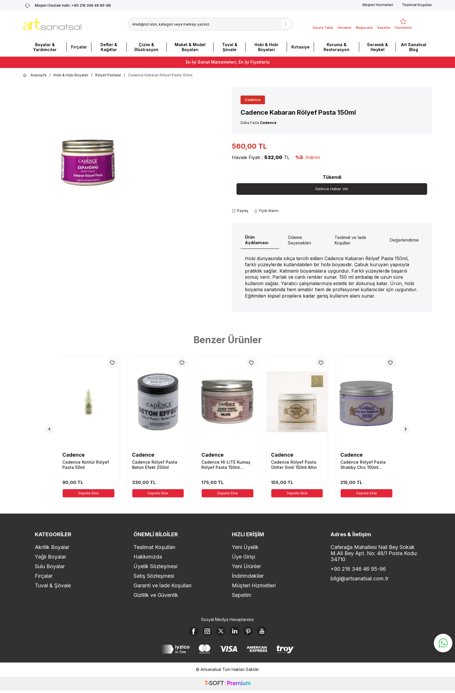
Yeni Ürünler (246, 567)
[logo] (52, 24)
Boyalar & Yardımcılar (45, 47)
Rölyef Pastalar (108, 75)
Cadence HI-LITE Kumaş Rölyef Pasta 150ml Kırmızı (225, 465)
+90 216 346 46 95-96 (358, 569)
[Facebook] (188, 632)
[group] (88, 160)
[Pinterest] (251, 632)
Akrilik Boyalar (52, 547)
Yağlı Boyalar (50, 557)
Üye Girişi (243, 557)
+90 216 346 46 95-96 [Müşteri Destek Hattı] (67, 5)
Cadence (253, 100)
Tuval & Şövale (229, 47)
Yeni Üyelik (245, 547)
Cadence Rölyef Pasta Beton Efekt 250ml (154, 465)
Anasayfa (34, 75)
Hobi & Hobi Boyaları (266, 47)
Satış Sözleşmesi (153, 576)
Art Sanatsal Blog (413, 47)
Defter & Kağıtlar (108, 47)
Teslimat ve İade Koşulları (350, 240)
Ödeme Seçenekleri (299, 240)
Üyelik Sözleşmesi (155, 567)
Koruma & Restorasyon (336, 47)
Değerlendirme (404, 240)
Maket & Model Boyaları (190, 47)
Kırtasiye (300, 46)
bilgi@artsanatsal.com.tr (360, 579)
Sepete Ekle (88, 493)
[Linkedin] (235, 632)
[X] (219, 632)
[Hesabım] (344, 24)
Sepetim (241, 595)
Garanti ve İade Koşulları (162, 586)
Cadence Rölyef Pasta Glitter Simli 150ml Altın (294, 465)
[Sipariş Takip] (323, 24)
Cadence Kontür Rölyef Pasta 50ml (85, 465)
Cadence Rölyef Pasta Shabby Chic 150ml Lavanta (363, 465)
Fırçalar (79, 46)
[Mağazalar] (364, 24)
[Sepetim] (383, 24)
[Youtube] (267, 632)
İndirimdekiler (248, 576)
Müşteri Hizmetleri (377, 5)
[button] (49, 429)
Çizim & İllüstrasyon (146, 47)
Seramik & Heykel (377, 47)
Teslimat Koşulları (417, 5)
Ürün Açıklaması (256, 240)
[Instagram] (204, 632)
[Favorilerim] (403, 24)
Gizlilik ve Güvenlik (155, 595)
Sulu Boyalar (50, 567)
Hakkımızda (147, 557)
